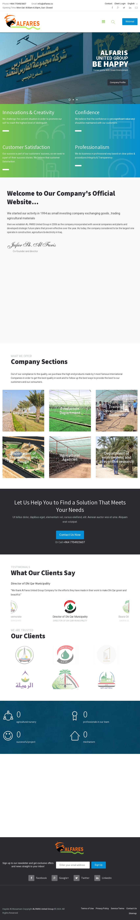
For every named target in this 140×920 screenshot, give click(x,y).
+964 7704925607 (18, 3)
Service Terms (117, 908)
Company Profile (118, 82)
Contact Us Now (70, 535)
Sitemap (133, 913)
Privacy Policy (102, 908)
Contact (108, 3)
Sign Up (99, 865)
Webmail (130, 21)
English (131, 3)
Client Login (120, 3)
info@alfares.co (45, 3)
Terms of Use (87, 908)
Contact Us (131, 908)
